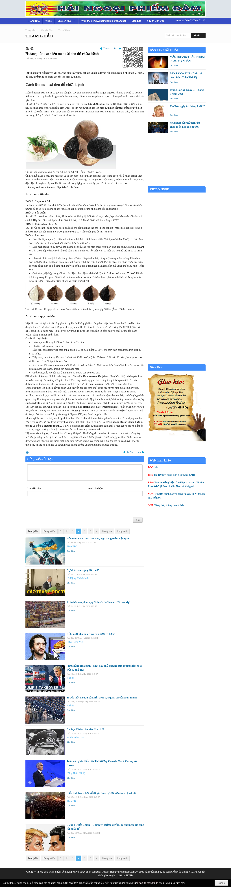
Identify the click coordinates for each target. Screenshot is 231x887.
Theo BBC (72, 546)
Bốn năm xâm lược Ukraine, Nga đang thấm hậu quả (98, 538)
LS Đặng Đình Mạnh (77, 578)
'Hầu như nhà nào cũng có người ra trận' (91, 633)
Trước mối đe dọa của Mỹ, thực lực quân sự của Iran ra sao (102, 697)
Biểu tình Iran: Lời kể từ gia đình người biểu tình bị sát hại (101, 793)
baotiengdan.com (75, 737)
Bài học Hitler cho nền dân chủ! (85, 729)
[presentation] (54, 507)
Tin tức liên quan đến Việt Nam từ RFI (175, 475)
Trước (106, 48)
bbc (157, 467)
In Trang (27, 452)
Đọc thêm (71, 551)
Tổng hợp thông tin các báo (169, 505)
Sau (115, 48)
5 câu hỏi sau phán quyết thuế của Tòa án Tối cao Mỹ (98, 602)
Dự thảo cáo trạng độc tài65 (83, 570)
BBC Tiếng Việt (75, 642)
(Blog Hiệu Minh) (76, 773)
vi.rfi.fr (70, 678)
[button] (67, 21)
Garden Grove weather (177, 184)
